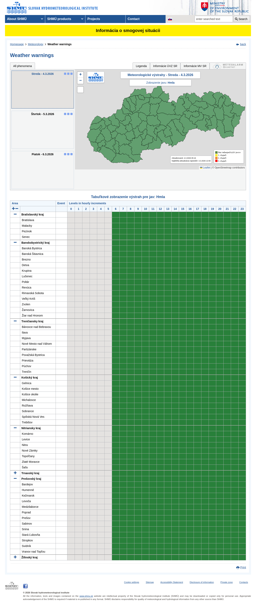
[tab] (228, 65)
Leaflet (205, 167)
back (243, 44)
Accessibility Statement (171, 582)
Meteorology (35, 44)
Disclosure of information (202, 582)
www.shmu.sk (86, 596)
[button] (80, 75)
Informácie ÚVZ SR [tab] (165, 66)
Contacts (243, 582)
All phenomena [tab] (22, 66)
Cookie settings (131, 582)
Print (243, 567)
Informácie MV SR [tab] (195, 66)
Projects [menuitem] (93, 19)
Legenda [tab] (141, 66)
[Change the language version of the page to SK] (170, 19)
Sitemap (150, 582)
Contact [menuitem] (134, 19)
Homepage (17, 44)
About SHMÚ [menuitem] (17, 19)
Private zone (226, 582)
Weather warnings (60, 44)
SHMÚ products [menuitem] (59, 19)
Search (243, 19)
